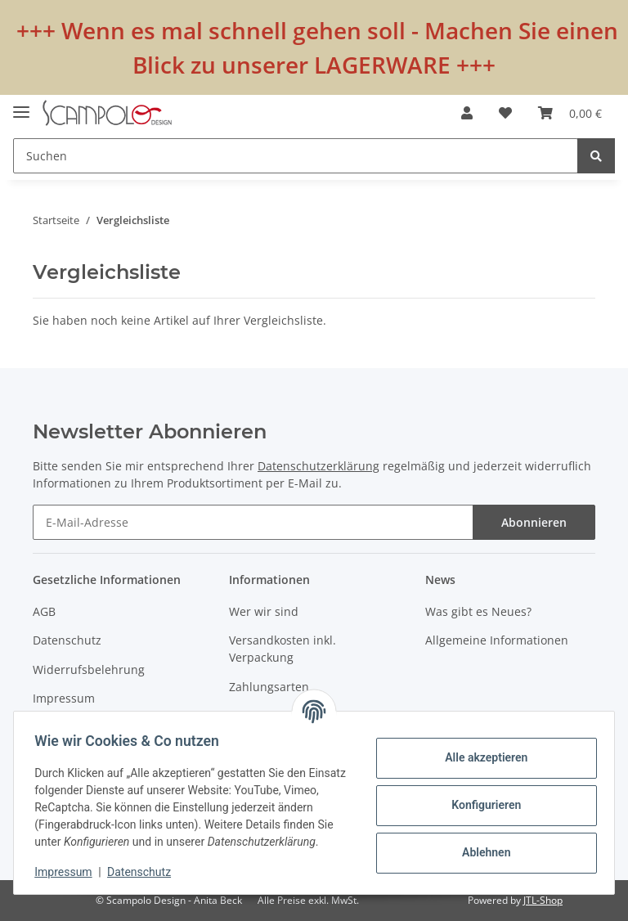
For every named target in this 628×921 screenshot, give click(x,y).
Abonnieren (534, 522)
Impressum (64, 698)
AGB (44, 611)
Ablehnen (480, 844)
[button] (467, 113)
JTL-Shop (543, 900)
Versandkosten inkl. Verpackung (282, 648)
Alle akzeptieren (480, 749)
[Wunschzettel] (505, 113)
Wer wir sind (263, 611)
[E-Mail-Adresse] (253, 522)
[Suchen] (295, 155)
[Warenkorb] (570, 113)
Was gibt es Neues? (478, 611)
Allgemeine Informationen (496, 640)
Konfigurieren (480, 796)
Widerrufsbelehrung (89, 669)
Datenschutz (67, 640)
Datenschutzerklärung (318, 466)
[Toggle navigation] (21, 105)
